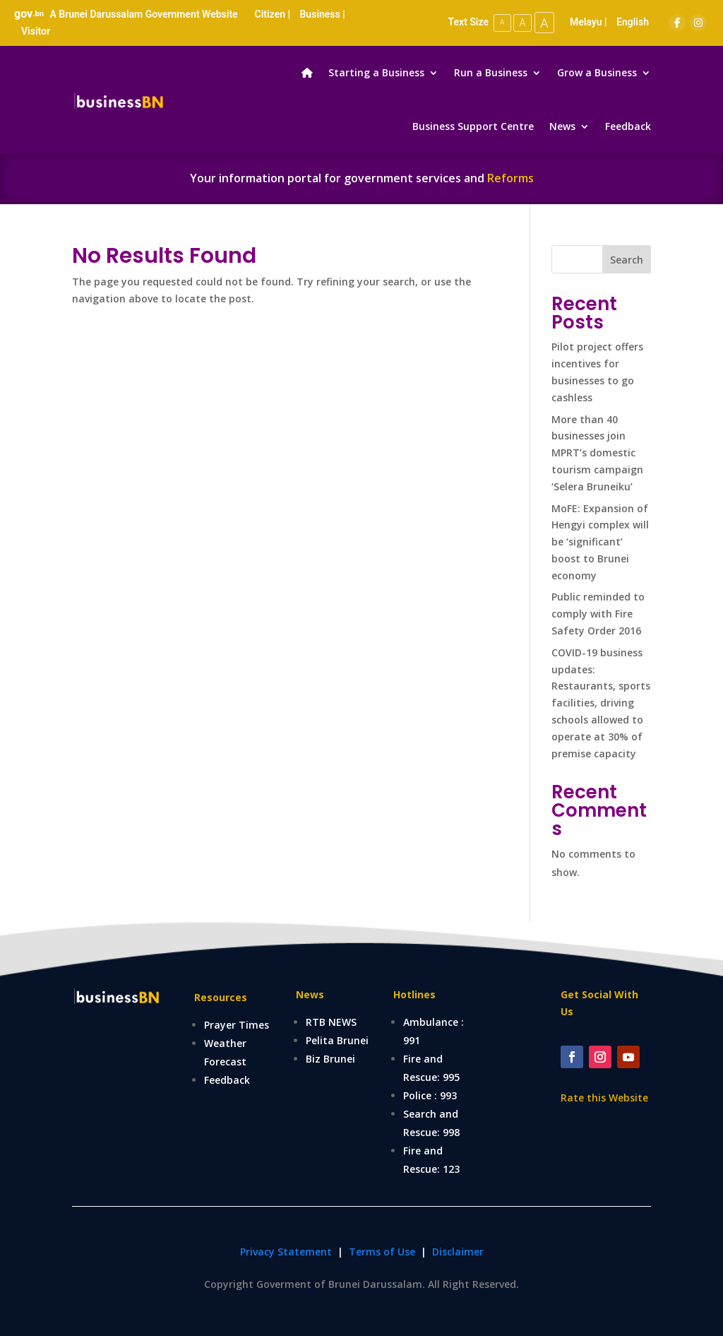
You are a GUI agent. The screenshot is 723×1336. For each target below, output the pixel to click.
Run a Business (490, 72)
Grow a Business (597, 72)
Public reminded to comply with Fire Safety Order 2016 (598, 613)
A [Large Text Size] (543, 23)
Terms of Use (383, 1251)
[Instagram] (698, 22)
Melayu (586, 22)
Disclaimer (458, 1251)
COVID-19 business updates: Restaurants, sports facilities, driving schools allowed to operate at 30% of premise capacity (600, 703)
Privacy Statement (286, 1251)
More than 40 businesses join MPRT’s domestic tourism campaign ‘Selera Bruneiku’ (597, 453)
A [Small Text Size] (499, 22)
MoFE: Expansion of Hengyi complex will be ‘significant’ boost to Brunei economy (600, 542)
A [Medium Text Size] (521, 22)
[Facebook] (677, 22)
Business (319, 14)
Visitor (35, 31)
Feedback (628, 126)
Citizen (270, 14)
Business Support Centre (473, 126)
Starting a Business (376, 72)
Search (626, 259)
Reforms (510, 178)
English (632, 22)
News (562, 126)
